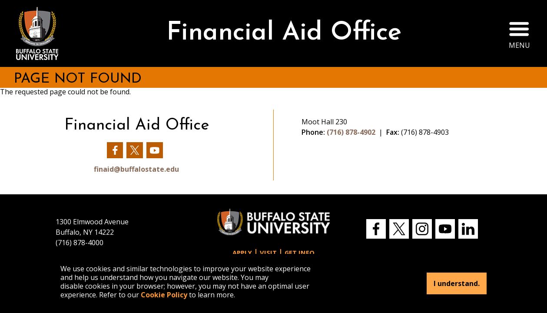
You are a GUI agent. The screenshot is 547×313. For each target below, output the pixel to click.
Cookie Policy (164, 295)
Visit (268, 252)
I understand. (457, 283)
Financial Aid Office (283, 33)
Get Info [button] (300, 252)
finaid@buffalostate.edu (136, 169)
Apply (242, 252)
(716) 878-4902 (351, 132)
